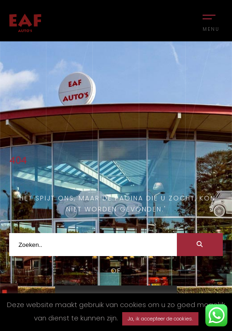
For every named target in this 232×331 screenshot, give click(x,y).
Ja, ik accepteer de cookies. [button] (160, 318)
